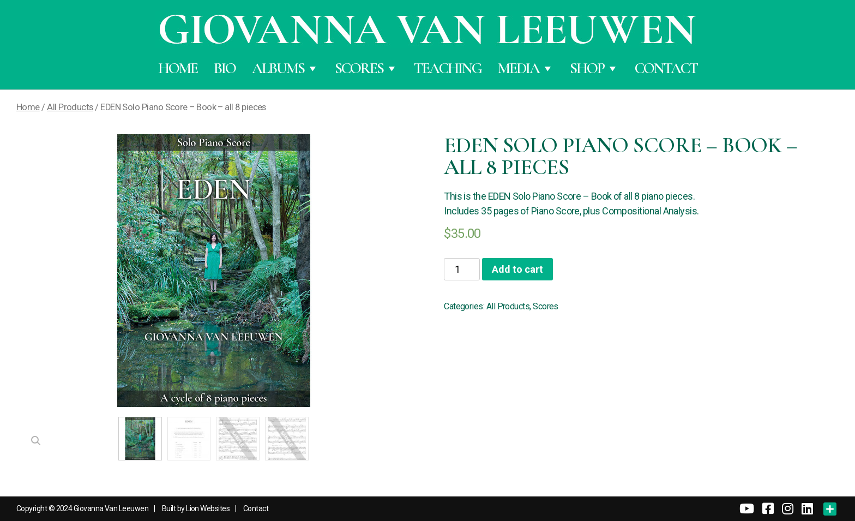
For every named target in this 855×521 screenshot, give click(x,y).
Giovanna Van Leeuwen (111, 508)
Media (525, 68)
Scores (366, 68)
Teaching (447, 68)
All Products (70, 107)
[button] (36, 441)
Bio (225, 68)
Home (177, 68)
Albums (285, 68)
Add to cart (517, 269)
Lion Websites (208, 508)
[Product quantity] (461, 269)
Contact (666, 68)
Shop (594, 68)
